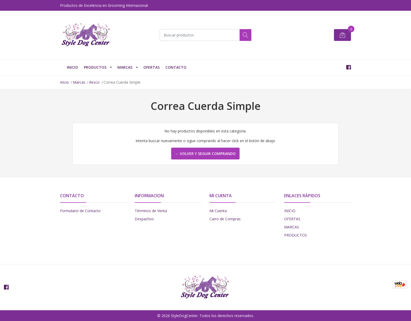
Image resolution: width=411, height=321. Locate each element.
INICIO (72, 67)
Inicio (64, 82)
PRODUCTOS (95, 67)
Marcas (124, 67)
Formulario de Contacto (80, 210)
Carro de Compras (225, 218)
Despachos (144, 218)
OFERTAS (151, 67)
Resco (94, 82)
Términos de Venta (151, 210)
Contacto (175, 67)
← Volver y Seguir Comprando (205, 153)
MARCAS (291, 226)
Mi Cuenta (218, 210)
